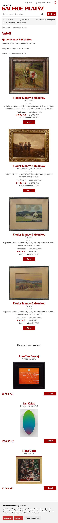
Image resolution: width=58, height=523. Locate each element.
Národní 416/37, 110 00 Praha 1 (16, 22)
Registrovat (29, 3)
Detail (29, 122)
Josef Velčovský (29, 357)
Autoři (8, 27)
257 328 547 (9, 19)
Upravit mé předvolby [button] (32, 518)
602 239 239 (26, 19)
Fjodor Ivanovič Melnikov (19, 27)
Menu (51, 13)
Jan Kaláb (29, 404)
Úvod (3, 27)
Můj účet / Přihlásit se (44, 2)
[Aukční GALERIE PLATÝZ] (23, 10)
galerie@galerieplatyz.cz (47, 19)
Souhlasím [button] (7, 518)
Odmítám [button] (18, 518)
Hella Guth (29, 452)
